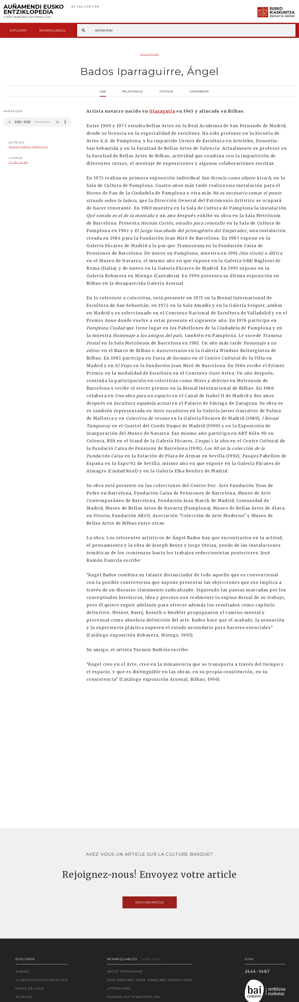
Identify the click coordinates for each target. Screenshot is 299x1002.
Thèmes (23, 971)
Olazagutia (162, 111)
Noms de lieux (30, 988)
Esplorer (18, 30)
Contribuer (199, 91)
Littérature (118, 988)
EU (81, 6)
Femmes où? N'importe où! (133, 997)
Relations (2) (132, 91)
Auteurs (24, 997)
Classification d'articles (41, 980)
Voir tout (151, 959)
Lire (103, 91)
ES (73, 6)
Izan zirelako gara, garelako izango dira (149, 980)
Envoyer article (149, 902)
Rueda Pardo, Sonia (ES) (28, 146)
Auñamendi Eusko (34, 11)
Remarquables (52, 30)
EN (96, 6)
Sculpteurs (149, 54)
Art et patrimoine (124, 971)
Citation (166, 91)
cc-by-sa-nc (18, 162)
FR (89, 6)
